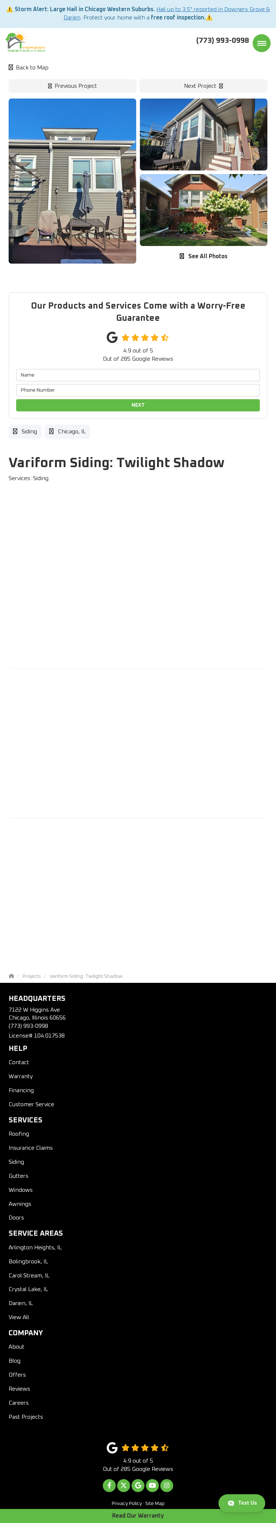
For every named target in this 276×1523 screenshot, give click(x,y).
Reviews (19, 1389)
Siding (16, 1162)
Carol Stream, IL (29, 1275)
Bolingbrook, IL (28, 1261)
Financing (21, 1090)
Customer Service (31, 1104)
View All (19, 1317)
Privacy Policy (127, 1503)
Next (138, 405)
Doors (16, 1218)
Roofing (19, 1134)
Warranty (21, 1076)
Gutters (18, 1176)
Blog (14, 1361)
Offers (17, 1375)
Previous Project (72, 86)
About (16, 1347)
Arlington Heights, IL (35, 1247)
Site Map (155, 1503)
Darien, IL (21, 1303)
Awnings (20, 1204)
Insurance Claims (31, 1148)
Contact (19, 1062)
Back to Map (29, 67)
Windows (21, 1190)
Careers (19, 1403)
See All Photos (203, 256)
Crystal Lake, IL (28, 1289)
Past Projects (26, 1417)
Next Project (203, 86)
